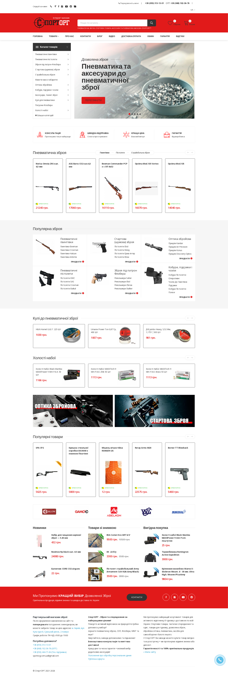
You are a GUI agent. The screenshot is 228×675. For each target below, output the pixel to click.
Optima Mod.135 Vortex (146, 163)
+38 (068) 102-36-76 (180, 3)
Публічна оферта (96, 658)
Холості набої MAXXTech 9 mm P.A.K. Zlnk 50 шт (103, 370)
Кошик (189, 23)
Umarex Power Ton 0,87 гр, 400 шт (103, 331)
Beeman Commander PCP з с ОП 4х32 (114, 165)
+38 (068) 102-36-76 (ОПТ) (45, 648)
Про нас (69, 36)
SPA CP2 (40, 447)
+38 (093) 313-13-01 (154, 3)
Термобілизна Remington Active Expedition (175, 553)
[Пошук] (151, 23)
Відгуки (180, 36)
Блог (100, 36)
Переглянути (93, 100)
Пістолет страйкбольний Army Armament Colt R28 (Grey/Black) (123, 570)
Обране (174, 23)
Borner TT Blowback (178, 447)
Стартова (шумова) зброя (51, 69)
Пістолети (120, 152)
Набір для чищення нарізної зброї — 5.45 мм (66, 536)
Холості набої (51, 110)
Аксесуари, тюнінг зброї (51, 95)
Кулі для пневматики (51, 100)
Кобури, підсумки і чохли (51, 89)
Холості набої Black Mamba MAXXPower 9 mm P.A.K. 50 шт (49, 371)
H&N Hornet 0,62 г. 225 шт (48, 329)
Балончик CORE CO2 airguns (65, 568)
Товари (54, 36)
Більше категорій (44, 115)
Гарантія (165, 36)
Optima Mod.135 (176, 163)
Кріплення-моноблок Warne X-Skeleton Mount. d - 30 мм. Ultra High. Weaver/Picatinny (178, 571)
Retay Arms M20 (143, 447)
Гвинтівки (104, 152)
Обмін (150, 36)
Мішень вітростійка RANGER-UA (112, 449)
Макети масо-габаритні (46, 79)
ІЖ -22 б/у (111, 551)
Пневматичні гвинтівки (51, 54)
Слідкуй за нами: (40, 6)
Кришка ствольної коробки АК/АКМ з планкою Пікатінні (78, 450)
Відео (112, 36)
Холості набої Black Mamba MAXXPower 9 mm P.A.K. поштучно (176, 537)
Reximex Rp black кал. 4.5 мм (66, 551)
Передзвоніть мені (129, 3)
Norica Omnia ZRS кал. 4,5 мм (47, 165)
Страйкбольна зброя (51, 74)
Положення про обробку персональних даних (109, 655)
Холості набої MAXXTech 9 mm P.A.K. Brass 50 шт (158, 370)
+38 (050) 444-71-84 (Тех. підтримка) (49, 652)
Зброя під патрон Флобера (51, 64)
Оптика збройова (51, 84)
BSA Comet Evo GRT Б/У (118, 534)
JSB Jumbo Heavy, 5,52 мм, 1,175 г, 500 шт (158, 331)
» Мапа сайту (149, 651)
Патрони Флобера (43, 105)
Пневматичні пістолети (51, 59)
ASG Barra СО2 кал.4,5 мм (80, 165)
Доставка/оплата (131, 36)
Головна (38, 36)
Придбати (76, 261)
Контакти (85, 36)
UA (193, 9)
